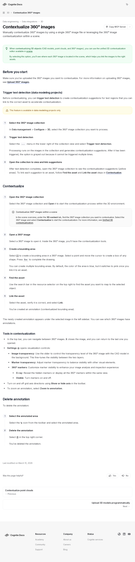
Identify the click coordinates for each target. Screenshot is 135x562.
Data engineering (11, 21)
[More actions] (131, 4)
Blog (65, 549)
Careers (67, 544)
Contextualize (113, 172)
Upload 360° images (18, 82)
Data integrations (29, 21)
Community (40, 544)
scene (29, 51)
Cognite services (95, 539)
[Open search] (122, 4)
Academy (39, 539)
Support (39, 549)
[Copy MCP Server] (116, 26)
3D (42, 21)
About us (67, 539)
